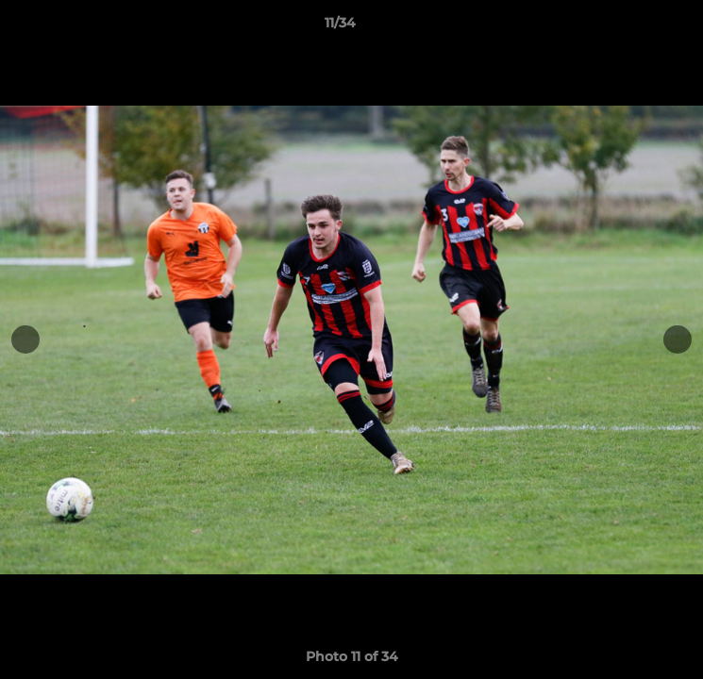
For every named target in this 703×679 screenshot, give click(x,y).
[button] (635, 27)
